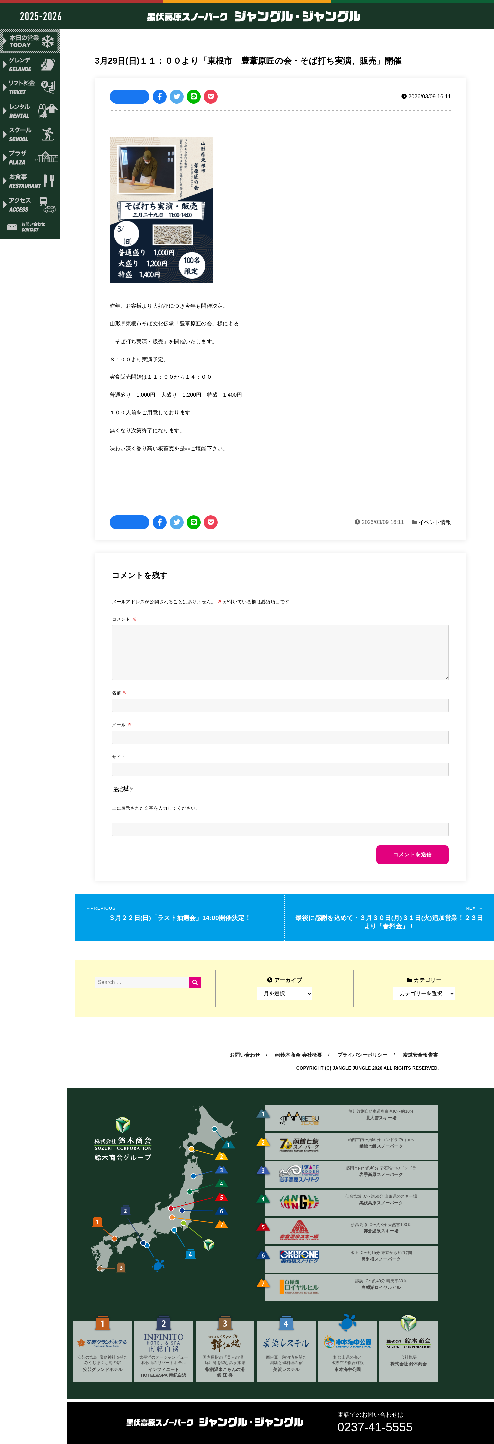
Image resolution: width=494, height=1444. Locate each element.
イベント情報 (435, 522)
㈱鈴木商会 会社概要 (298, 1055)
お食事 (30, 182)
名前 (119, 692)
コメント (124, 619)
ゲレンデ (30, 64)
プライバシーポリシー (362, 1055)
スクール (30, 135)
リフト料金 (30, 88)
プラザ (30, 159)
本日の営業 (30, 41)
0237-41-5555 (375, 1427)
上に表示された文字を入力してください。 (156, 808)
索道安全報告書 (420, 1055)
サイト (119, 756)
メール (122, 724)
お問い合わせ (30, 229)
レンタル (30, 111)
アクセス (30, 206)
